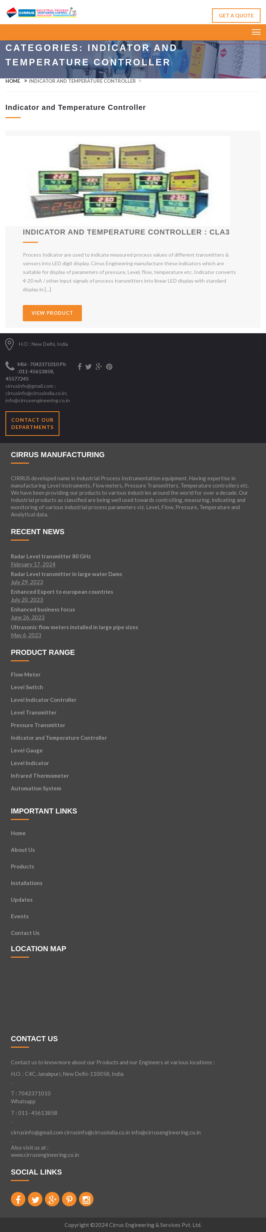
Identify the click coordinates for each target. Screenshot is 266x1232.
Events (20, 916)
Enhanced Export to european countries (62, 592)
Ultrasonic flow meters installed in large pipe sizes (74, 627)
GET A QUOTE (236, 15)
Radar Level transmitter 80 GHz (51, 556)
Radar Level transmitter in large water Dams (66, 574)
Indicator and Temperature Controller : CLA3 (126, 232)
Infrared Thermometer (40, 775)
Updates (22, 900)
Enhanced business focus (43, 610)
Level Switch (27, 687)
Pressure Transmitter (38, 725)
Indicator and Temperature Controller (59, 737)
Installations (26, 883)
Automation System (36, 788)
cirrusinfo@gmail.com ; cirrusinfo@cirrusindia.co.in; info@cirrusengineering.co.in (37, 393)
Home (12, 81)
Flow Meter (26, 674)
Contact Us (25, 933)
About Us (23, 850)
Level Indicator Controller (43, 699)
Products (22, 867)
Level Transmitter (34, 712)
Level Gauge (27, 750)
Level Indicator (30, 763)
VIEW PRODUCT (52, 313)
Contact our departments (32, 423)
